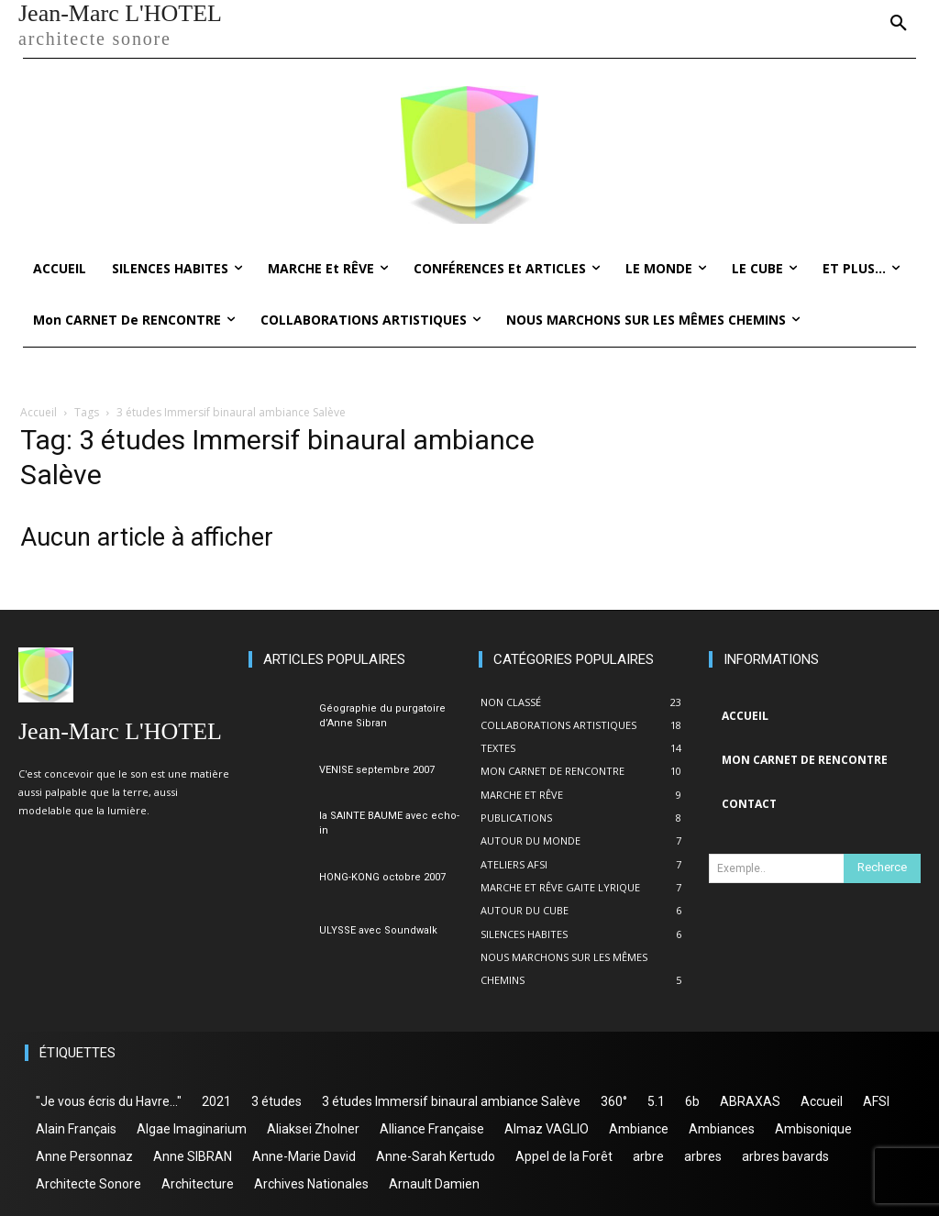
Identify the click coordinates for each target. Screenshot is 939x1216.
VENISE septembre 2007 (377, 770)
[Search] (882, 868)
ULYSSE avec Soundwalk (378, 930)
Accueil (38, 412)
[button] (899, 24)
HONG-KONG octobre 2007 (382, 877)
